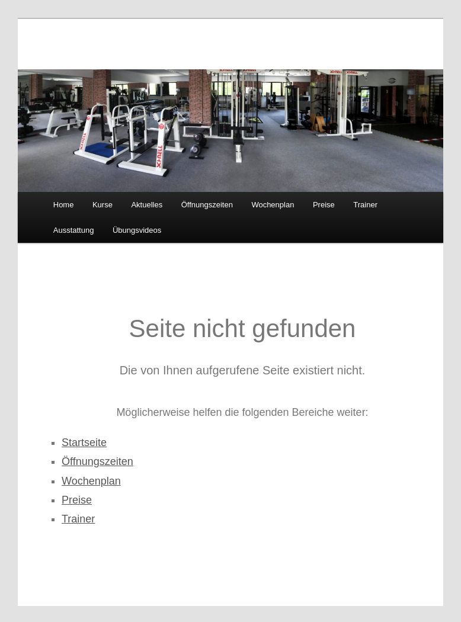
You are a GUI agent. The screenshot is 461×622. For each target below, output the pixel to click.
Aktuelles (146, 204)
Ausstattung (73, 230)
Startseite (84, 442)
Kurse (102, 204)
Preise (324, 204)
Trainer (365, 204)
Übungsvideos (137, 230)
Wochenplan (272, 204)
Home (63, 204)
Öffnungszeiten (207, 204)
